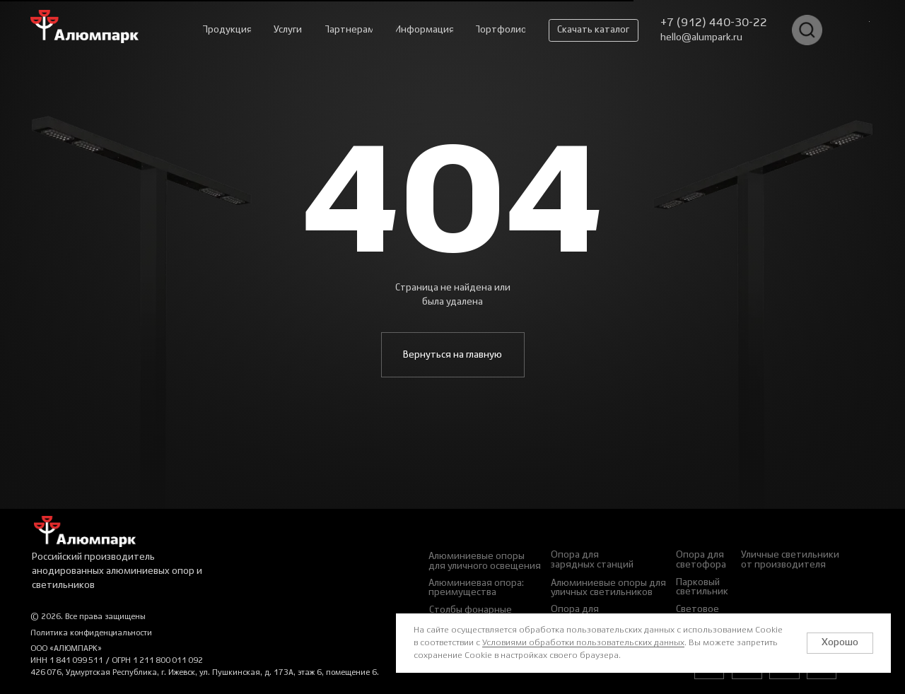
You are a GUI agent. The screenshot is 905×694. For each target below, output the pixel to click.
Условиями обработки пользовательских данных (583, 643)
